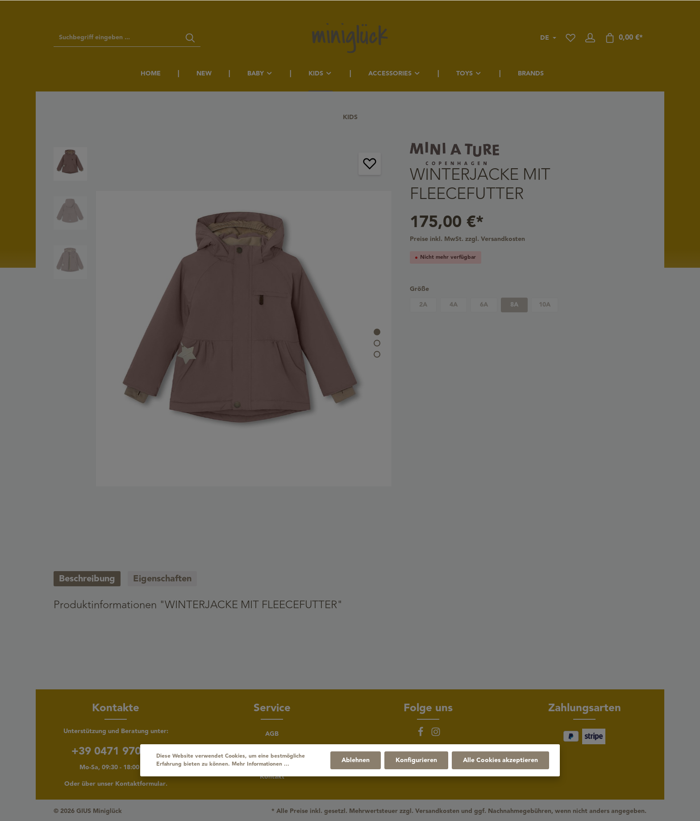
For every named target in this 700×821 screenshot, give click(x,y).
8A (514, 305)
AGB (272, 734)
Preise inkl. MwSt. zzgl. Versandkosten (467, 239)
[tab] (87, 578)
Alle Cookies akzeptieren (500, 760)
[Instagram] (436, 735)
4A (454, 305)
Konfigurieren (416, 760)
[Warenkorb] (623, 38)
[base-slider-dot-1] (377, 331)
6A (484, 305)
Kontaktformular (140, 784)
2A (423, 305)
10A (544, 305)
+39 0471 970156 (115, 751)
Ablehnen (356, 760)
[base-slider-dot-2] (377, 343)
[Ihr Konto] (590, 38)
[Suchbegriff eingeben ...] (117, 38)
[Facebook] (421, 735)
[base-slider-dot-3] (377, 354)
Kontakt (272, 777)
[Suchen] (190, 38)
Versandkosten (437, 811)
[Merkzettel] (570, 38)
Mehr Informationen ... (260, 764)
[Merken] (369, 164)
